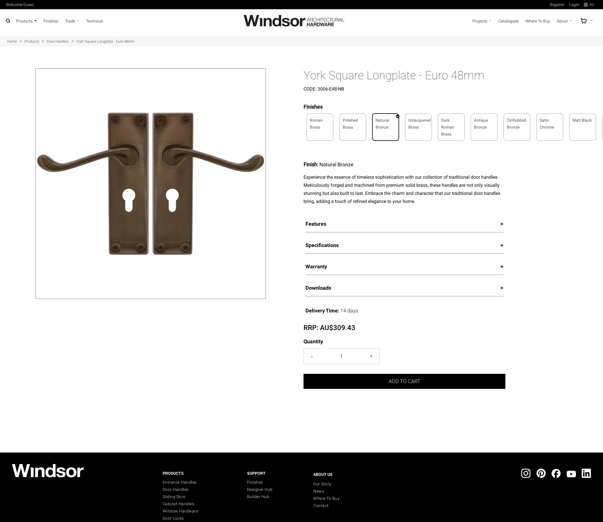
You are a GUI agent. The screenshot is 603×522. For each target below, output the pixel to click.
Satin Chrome (547, 123)
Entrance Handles (180, 482)
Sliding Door (174, 496)
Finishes (255, 482)
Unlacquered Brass (419, 123)
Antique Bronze (481, 123)
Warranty (316, 266)
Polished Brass (350, 123)
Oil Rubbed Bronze (516, 123)
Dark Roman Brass (447, 127)
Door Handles (176, 489)
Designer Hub (260, 489)
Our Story (322, 484)
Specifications (322, 245)
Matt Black (582, 120)
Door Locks (173, 518)
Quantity (313, 341)
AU (589, 4)
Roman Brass (316, 123)
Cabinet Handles (178, 504)
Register (557, 4)
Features (316, 224)
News (318, 491)
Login (574, 4)
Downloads (318, 288)
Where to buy (326, 498)
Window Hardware (180, 511)
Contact (321, 505)
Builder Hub (258, 496)
